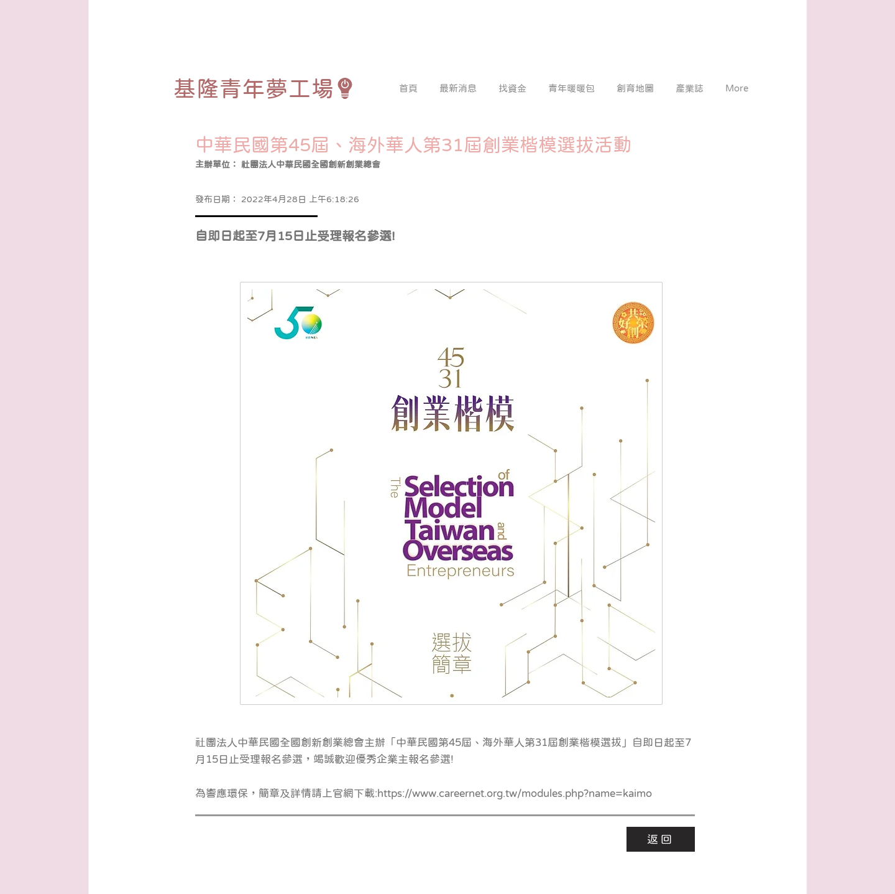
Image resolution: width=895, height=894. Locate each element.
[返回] (660, 839)
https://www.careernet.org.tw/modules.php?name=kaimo (514, 793)
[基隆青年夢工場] (264, 88)
